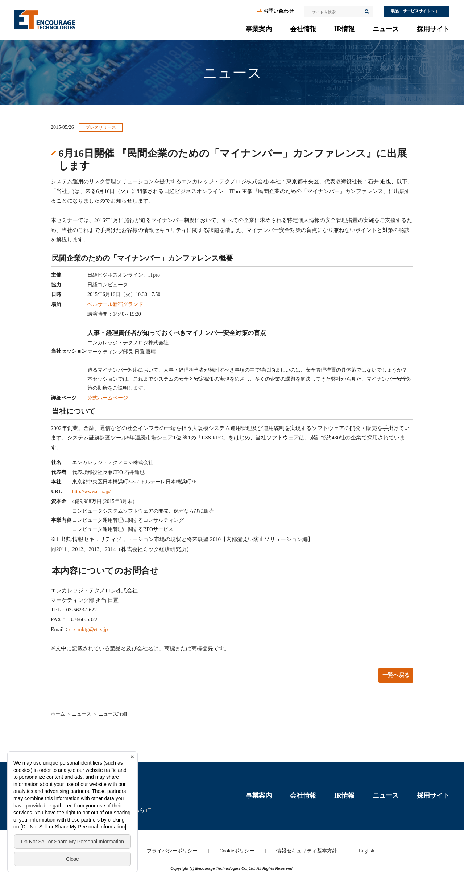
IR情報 (344, 29)
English (366, 851)
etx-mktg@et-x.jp (88, 629)
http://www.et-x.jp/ (91, 491)
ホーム (58, 714)
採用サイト (433, 29)
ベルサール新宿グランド (115, 304)
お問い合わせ (278, 11)
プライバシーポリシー (172, 851)
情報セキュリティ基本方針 (306, 851)
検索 (366, 11)
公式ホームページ (107, 398)
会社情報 (303, 29)
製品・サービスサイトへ (413, 11)
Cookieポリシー (236, 851)
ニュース (386, 29)
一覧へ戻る (396, 675)
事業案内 (259, 29)
